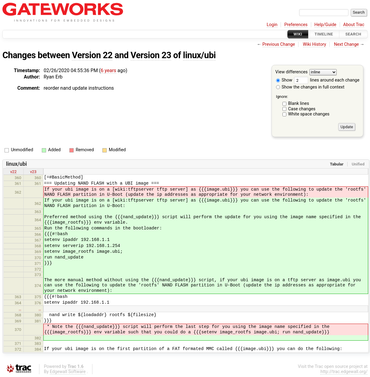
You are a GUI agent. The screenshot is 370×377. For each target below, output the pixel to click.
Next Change (346, 44)
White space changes (309, 114)
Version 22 (92, 55)
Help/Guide (325, 24)
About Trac (354, 24)
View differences (291, 72)
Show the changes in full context (310, 87)
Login (272, 24)
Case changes (301, 109)
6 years (108, 70)
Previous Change (278, 44)
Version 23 (151, 55)
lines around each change (326, 80)
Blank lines (298, 103)
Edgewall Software (68, 371)
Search (353, 34)
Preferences (296, 24)
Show (284, 80)
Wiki (298, 34)
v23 (33, 171)
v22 (13, 171)
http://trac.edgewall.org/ (344, 371)
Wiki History (314, 44)
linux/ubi (199, 55)
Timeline (324, 34)
